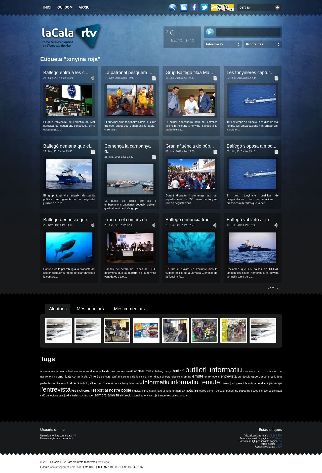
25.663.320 (275, 435)
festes (51, 383)
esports (265, 376)
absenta (45, 371)
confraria (116, 376)
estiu (273, 376)
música (136, 390)
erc (240, 376)
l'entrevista (55, 389)
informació (136, 383)
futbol (83, 383)
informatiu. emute (195, 382)
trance (162, 395)
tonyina (138, 395)
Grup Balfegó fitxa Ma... (189, 72)
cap (259, 371)
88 (74, 435)
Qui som (65, 7)
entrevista (229, 376)
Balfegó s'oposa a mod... (251, 146)
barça (168, 371)
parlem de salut (216, 390)
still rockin (126, 395)
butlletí (178, 371)
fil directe (73, 383)
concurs (105, 376)
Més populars (90, 308)
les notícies (80, 390)
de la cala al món (142, 376)
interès (225, 383)
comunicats (63, 376)
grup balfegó (105, 383)
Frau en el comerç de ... (128, 219)
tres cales (172, 395)
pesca (254, 390)
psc (265, 390)
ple (261, 390)
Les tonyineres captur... (250, 72)
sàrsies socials (79, 395)
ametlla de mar (105, 371)
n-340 (144, 390)
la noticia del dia (255, 383)
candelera (249, 371)
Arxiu (84, 7)
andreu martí (125, 371)
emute (197, 376)
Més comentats (129, 308)
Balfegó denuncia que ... (67, 219)
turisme (183, 395)
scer (91, 395)
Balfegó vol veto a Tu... (250, 219)
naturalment (163, 390)
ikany (125, 383)
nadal (152, 390)
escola (246, 376)
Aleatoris (58, 308)
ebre (167, 376)
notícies (192, 390)
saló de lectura (49, 395)
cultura (127, 376)
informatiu (156, 382)
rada (279, 390)
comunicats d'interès (86, 376)
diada (157, 376)
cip (264, 371)
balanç (159, 371)
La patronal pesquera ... (128, 72)
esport (255, 376)
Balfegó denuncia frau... (189, 219)
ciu (269, 371)
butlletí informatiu (213, 369)
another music (144, 371)
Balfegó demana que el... (68, 146)
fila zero (61, 383)
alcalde (90, 371)
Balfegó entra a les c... (65, 72)
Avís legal (104, 461)
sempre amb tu (106, 395)
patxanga (244, 390)
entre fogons (212, 376)
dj (163, 376)
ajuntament (58, 371)
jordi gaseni (237, 383)
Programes (254, 44)
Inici (47, 7)
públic (271, 390)
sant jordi (64, 395)
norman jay (178, 390)
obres (202, 390)
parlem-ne (232, 390)
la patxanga (274, 383)
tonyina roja (150, 395)
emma (187, 376)
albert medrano (75, 371)
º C (170, 32)
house (117, 383)
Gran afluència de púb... (190, 146)
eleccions (177, 376)
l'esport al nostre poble (111, 390)
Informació (214, 44)
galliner (92, 383)
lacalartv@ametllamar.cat (65, 466)
